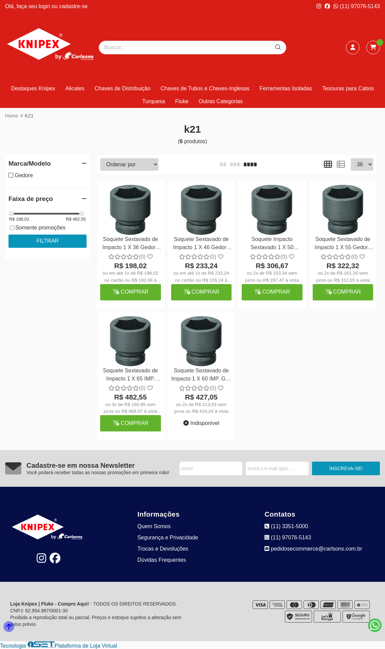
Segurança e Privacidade (168, 537)
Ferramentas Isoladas (286, 88)
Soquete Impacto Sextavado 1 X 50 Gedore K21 (272, 244)
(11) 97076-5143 (356, 6)
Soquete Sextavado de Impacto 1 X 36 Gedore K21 (131, 244)
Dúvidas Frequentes (162, 560)
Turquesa (153, 101)
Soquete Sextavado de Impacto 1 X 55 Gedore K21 (343, 244)
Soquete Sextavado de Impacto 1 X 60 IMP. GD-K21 (201, 376)
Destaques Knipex (33, 88)
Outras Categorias (221, 101)
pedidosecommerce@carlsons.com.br (313, 549)
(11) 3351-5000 (286, 526)
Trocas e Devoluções (163, 549)
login (45, 6)
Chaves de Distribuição (123, 88)
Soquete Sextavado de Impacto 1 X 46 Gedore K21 (201, 244)
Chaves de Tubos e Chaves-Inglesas (205, 88)
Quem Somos (154, 526)
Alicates (74, 88)
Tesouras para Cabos (348, 88)
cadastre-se (73, 6)
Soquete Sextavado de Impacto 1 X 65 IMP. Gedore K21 (130, 376)
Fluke (181, 101)
